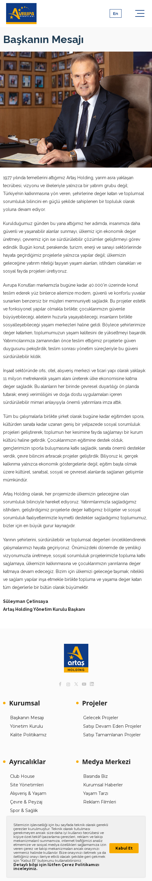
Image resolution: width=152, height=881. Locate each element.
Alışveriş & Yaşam (28, 793)
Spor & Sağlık (24, 810)
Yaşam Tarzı (95, 793)
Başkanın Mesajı (27, 717)
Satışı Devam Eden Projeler (112, 726)
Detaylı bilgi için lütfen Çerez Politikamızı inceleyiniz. (56, 867)
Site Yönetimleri (27, 785)
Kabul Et (124, 848)
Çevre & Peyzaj (26, 802)
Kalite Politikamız (28, 735)
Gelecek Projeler (100, 717)
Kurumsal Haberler (103, 785)
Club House (22, 776)
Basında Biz (95, 776)
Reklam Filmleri (99, 802)
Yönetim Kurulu (26, 726)
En (115, 13)
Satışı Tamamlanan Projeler (112, 735)
